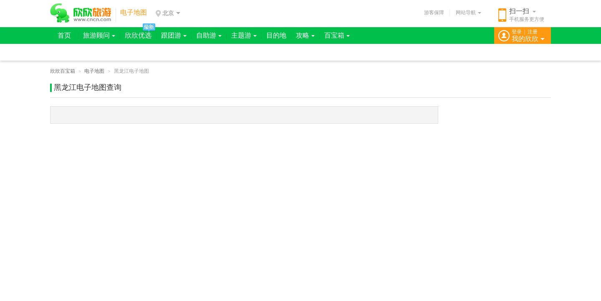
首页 (64, 35)
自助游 (209, 35)
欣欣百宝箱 (62, 71)
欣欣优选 (138, 35)
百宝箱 (337, 35)
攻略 (305, 35)
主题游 (244, 35)
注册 (533, 32)
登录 (517, 32)
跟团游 (174, 35)
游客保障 (434, 12)
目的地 (276, 35)
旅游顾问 (99, 35)
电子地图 (94, 71)
